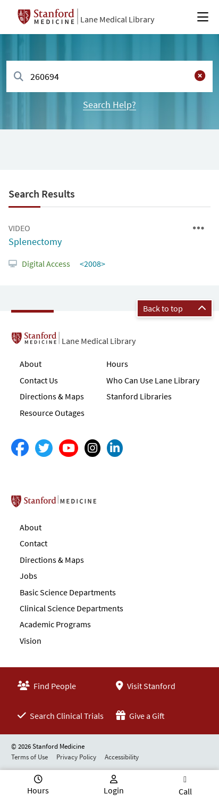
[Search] (18, 77)
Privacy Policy (76, 756)
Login (114, 790)
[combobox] (109, 76)
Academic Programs (55, 624)
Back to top (174, 308)
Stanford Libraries (139, 396)
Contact (33, 543)
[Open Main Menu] (203, 17)
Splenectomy (35, 241)
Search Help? (109, 105)
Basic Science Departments (68, 592)
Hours (117, 363)
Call (185, 791)
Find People (47, 686)
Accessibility (122, 756)
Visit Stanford (145, 686)
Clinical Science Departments (71, 608)
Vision (30, 640)
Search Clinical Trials (61, 715)
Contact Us (39, 380)
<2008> (91, 263)
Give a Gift (140, 715)
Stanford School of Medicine (115, 504)
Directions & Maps (52, 396)
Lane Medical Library (117, 19)
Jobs (28, 575)
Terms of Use (29, 756)
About (30, 363)
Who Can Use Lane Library (152, 380)
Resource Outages (52, 412)
